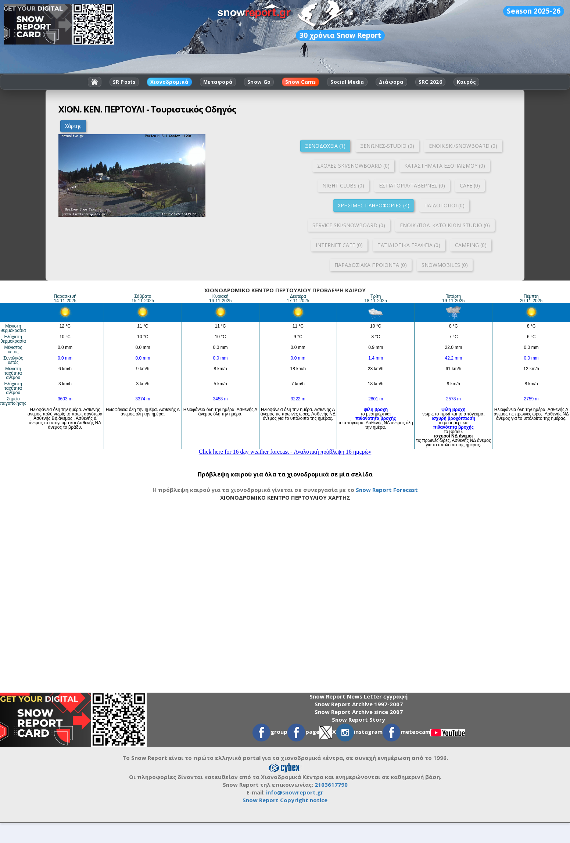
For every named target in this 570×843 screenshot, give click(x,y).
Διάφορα (391, 82)
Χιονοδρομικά (169, 82)
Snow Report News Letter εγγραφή (358, 696)
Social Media (347, 82)
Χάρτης (73, 125)
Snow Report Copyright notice (285, 800)
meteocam (406, 731)
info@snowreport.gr (294, 792)
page (303, 731)
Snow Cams (300, 82)
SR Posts (124, 82)
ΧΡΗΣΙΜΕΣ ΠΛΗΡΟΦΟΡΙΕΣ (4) (373, 205)
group (269, 731)
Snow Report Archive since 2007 (359, 711)
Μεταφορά (218, 82)
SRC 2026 (430, 82)
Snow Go (258, 82)
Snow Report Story (358, 719)
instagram (359, 731)
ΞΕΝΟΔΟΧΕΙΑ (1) (325, 145)
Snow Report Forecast (387, 489)
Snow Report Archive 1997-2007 (359, 704)
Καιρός (466, 82)
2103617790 (331, 784)
